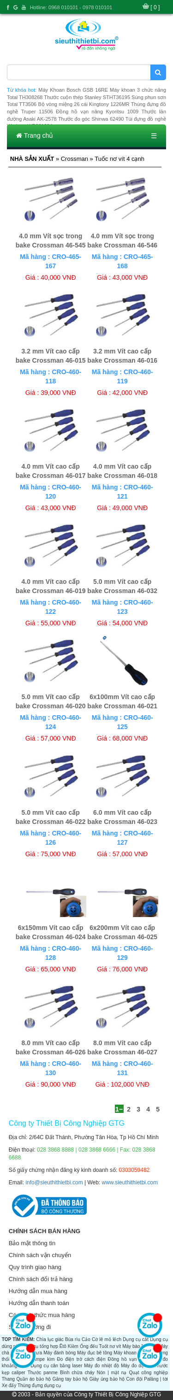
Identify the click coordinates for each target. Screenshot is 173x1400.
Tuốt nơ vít (110, 1346)
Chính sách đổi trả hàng (41, 1279)
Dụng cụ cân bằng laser (56, 1365)
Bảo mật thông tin (32, 1243)
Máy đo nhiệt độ (101, 1365)
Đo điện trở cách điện (81, 1359)
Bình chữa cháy (77, 1372)
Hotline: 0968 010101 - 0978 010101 (71, 7)
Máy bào (131, 1346)
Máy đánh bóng (59, 1352)
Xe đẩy (9, 1385)
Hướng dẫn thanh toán (39, 1303)
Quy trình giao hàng (35, 1267)
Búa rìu (72, 1339)
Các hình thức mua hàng (42, 1315)
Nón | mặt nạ (112, 1372)
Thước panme (43, 1372)
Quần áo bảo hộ (33, 1379)
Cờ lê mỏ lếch (106, 1339)
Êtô (63, 1346)
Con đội (134, 1379)
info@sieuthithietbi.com (54, 1182)
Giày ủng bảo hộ (107, 1379)
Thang (8, 1379)
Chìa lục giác (50, 1339)
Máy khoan (124, 1352)
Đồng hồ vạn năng (128, 1359)
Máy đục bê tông (94, 1352)
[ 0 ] (155, 7)
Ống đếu (89, 1346)
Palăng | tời (155, 1379)
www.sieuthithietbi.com (130, 1182)
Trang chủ (34, 135)
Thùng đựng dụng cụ (39, 1385)
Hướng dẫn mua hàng (38, 1291)
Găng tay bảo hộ (70, 1379)
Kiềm (73, 1346)
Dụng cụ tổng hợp (39, 1346)
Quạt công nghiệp (148, 1372)
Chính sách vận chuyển (40, 1255)
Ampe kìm (43, 1359)
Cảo (86, 1339)
